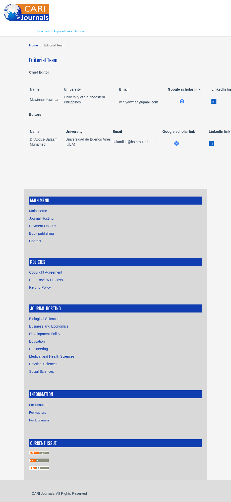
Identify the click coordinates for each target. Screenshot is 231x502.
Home (33, 45)
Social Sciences (41, 371)
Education (37, 341)
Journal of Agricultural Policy (60, 31)
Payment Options (42, 226)
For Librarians (39, 420)
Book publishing (41, 233)
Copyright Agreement (45, 272)
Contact (35, 241)
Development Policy (44, 334)
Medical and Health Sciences (52, 356)
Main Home (38, 211)
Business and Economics (48, 326)
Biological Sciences (44, 319)
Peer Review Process (46, 280)
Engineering (38, 349)
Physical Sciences (43, 364)
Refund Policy (40, 287)
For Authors (37, 412)
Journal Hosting (41, 218)
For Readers (38, 405)
